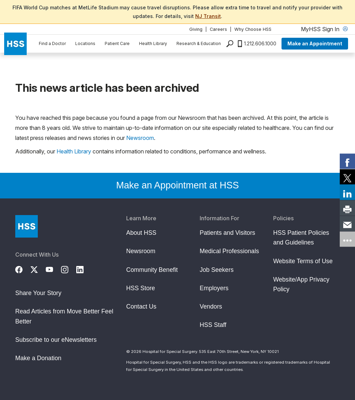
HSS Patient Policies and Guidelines (301, 237)
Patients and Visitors (227, 232)
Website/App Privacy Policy (301, 284)
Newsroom (140, 137)
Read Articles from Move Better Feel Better (64, 316)
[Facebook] (23, 268)
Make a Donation (38, 358)
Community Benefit (152, 269)
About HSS (141, 232)
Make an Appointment (314, 43)
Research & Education (198, 43)
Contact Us (141, 306)
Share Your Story (38, 293)
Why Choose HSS (252, 29)
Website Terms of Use (302, 261)
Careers (218, 29)
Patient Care (117, 43)
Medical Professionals (229, 251)
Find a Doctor (52, 43)
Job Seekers (217, 269)
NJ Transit (208, 16)
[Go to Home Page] (26, 226)
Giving (195, 29)
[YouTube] (53, 268)
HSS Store (140, 288)
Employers (214, 288)
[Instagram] (68, 268)
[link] (347, 161)
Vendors (211, 306)
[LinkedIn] (84, 268)
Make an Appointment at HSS (177, 185)
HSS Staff (213, 324)
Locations (85, 43)
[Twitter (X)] (38, 268)
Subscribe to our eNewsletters (56, 339)
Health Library (153, 43)
